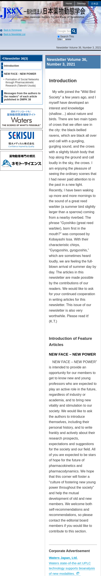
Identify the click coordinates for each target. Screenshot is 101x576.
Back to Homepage (13, 30)
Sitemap (81, 3)
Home (69, 3)
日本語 (94, 3)
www (67, 39)
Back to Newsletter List (14, 34)
